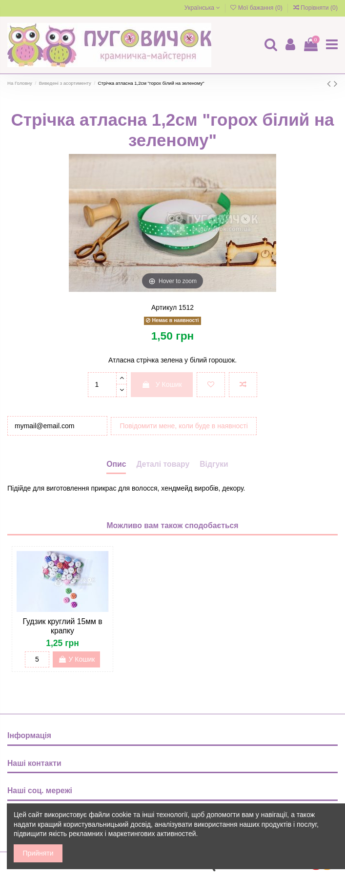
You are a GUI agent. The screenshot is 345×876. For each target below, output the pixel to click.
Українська (202, 7)
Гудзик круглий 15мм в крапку (62, 626)
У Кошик (162, 384)
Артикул (164, 307)
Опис (116, 464)
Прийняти (38, 853)
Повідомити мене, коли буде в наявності (184, 426)
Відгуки (214, 464)
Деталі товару (162, 464)
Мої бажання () (257, 7)
